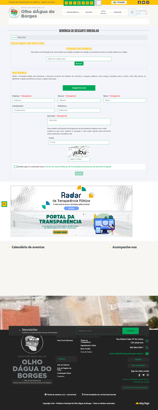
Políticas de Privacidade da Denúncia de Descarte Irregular (85, 166)
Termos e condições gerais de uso (136, 379)
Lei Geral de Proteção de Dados (135, 388)
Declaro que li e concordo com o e (64, 166)
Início (14, 37)
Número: (67, 96)
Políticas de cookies (141, 382)
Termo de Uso (52, 166)
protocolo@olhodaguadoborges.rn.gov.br (126, 353)
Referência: (62, 106)
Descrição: (57, 116)
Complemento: (18, 106)
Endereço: (21, 96)
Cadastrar (130, 331)
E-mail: (51, 138)
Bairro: (111, 96)
